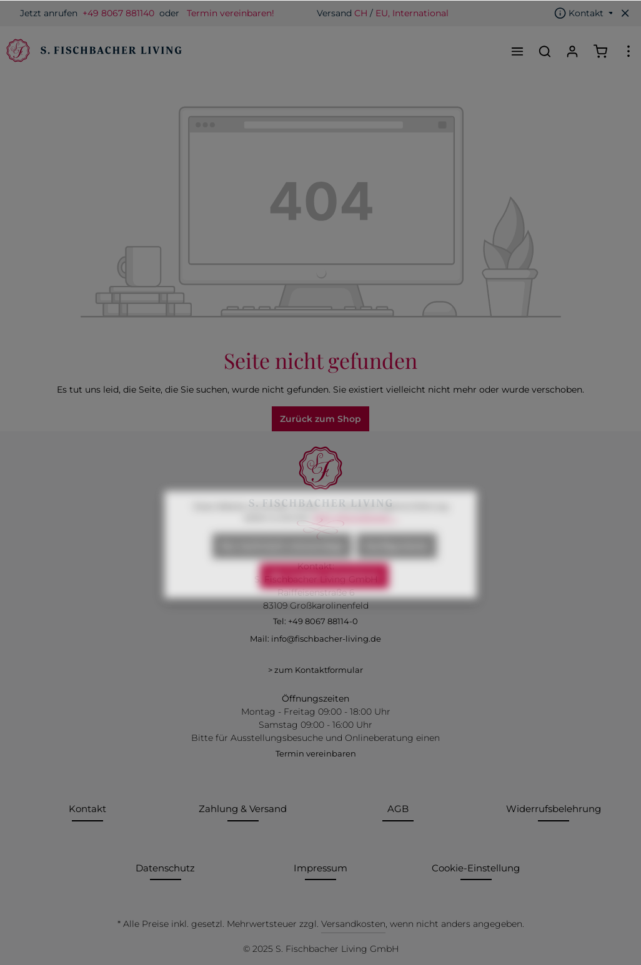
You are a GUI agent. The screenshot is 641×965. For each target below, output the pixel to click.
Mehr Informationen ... (355, 541)
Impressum (320, 868)
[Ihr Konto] (572, 51)
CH (360, 13)
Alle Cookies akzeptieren (324, 599)
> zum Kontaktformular (315, 670)
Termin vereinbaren (316, 753)
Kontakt (87, 809)
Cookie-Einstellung (476, 868)
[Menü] (517, 51)
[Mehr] (628, 51)
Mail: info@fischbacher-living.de (315, 639)
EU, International (412, 13)
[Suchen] (544, 51)
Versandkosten (353, 923)
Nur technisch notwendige (282, 569)
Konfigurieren (397, 569)
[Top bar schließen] (625, 13)
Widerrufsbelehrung (553, 809)
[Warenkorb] (600, 51)
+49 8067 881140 (118, 13)
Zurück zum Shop (320, 418)
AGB (398, 809)
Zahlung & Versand (243, 809)
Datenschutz (165, 868)
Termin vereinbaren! (230, 13)
